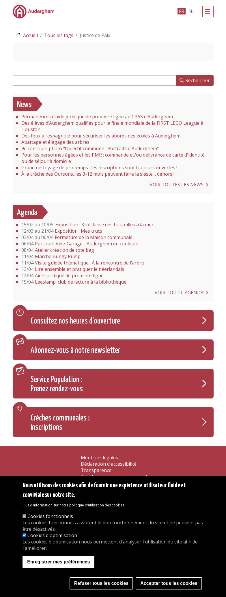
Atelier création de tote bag (57, 250)
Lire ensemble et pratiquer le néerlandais (72, 269)
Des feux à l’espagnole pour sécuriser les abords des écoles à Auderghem (100, 136)
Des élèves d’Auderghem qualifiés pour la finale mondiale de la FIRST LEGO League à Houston (112, 126)
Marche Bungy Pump (51, 256)
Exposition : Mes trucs (61, 231)
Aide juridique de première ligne (62, 275)
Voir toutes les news (176, 184)
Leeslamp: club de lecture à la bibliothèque (73, 282)
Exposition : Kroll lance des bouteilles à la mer (87, 224)
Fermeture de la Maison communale (76, 237)
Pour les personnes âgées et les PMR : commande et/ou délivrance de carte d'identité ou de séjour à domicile (113, 158)
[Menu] (208, 11)
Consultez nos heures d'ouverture (75, 321)
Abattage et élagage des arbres (55, 142)
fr (181, 11)
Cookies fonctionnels (50, 516)
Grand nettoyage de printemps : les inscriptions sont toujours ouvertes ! (99, 167)
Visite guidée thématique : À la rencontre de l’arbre (82, 263)
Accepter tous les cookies (168, 583)
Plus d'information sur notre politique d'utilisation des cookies (73, 505)
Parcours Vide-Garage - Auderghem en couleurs (80, 243)
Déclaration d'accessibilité (109, 464)
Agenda (27, 213)
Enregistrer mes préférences (58, 561)
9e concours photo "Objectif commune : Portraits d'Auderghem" (90, 148)
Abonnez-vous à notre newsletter (75, 350)
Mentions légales (99, 457)
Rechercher (197, 80)
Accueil (30, 35)
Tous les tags (58, 35)
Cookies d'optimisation (52, 535)
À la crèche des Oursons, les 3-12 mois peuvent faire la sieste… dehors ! (97, 174)
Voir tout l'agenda (179, 292)
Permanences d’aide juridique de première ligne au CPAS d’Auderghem (97, 116)
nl (191, 11)
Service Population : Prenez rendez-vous (57, 384)
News (24, 105)
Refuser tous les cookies (101, 583)
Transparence (96, 470)
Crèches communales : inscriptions (60, 422)
